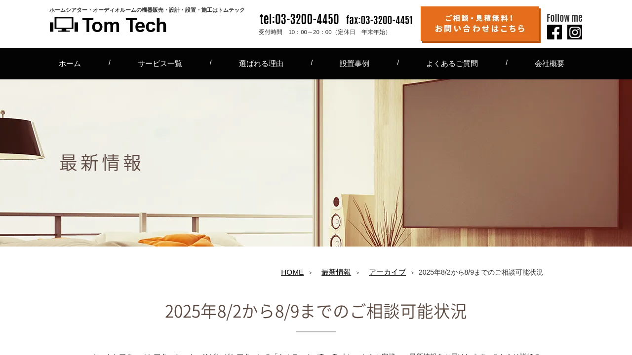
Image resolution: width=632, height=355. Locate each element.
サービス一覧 (160, 63)
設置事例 (354, 63)
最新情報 (336, 272)
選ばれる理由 (261, 63)
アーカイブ (387, 272)
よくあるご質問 (452, 63)
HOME (292, 272)
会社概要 (549, 63)
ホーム (70, 63)
